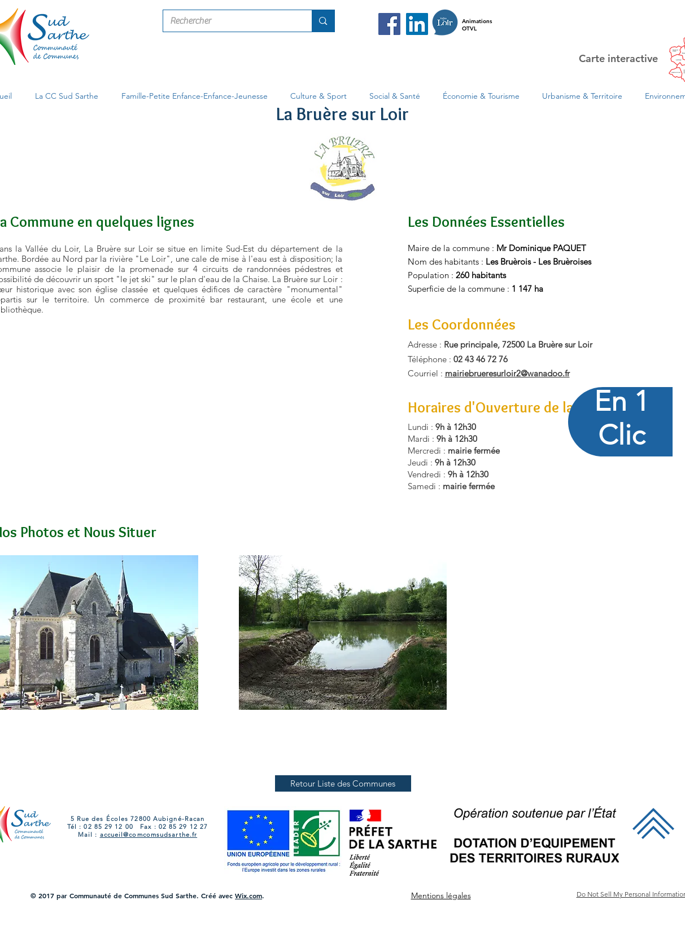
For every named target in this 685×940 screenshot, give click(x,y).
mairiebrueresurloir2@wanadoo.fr (507, 373)
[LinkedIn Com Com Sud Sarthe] (417, 24)
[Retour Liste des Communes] (343, 783)
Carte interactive (618, 58)
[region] (621, 470)
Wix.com (248, 895)
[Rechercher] (229, 21)
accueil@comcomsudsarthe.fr (149, 834)
